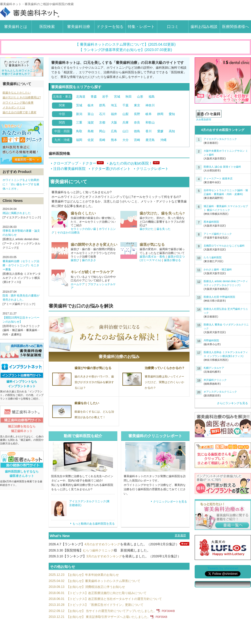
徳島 (137, 131)
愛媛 (160, 131)
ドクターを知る (110, 26)
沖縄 (163, 140)
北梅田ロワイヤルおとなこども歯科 (224, 245)
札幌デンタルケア (214, 367)
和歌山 (150, 122)
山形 (140, 96)
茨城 (79, 105)
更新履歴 (180, 535)
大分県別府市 (203, 119)
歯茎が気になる (152, 244)
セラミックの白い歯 (83, 228)
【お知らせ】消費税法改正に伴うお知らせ (89, 591)
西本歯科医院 (211, 221)
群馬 (102, 105)
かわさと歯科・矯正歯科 (218, 269)
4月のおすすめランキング (104, 544)
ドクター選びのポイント (110, 169)
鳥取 (79, 131)
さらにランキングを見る (232, 403)
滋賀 (91, 122)
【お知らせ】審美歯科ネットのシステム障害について (98, 585)
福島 (152, 96)
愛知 (172, 114)
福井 (114, 114)
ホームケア (78, 284)
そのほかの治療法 (68, 232)
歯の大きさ (89, 260)
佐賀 (91, 140)
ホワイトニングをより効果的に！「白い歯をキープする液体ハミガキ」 (21, 184)
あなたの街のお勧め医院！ (129, 163)
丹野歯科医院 (211, 340)
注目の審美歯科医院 (68, 169)
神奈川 (150, 105)
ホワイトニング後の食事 (18, 102)
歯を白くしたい (83, 213)
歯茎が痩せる (172, 260)
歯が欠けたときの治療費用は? (22, 97)
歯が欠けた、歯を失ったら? (162, 213)
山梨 (125, 114)
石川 (102, 114)
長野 (137, 114)
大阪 (114, 122)
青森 (94, 96)
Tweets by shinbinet (223, 568)
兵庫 (125, 122)
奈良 (137, 122)
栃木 (91, 105)
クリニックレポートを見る (167, 502)
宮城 (117, 96)
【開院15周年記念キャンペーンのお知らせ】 (21, 320)
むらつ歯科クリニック (99, 554)
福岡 (79, 140)
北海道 (80, 96)
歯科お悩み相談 (204, 26)
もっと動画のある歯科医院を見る (91, 523)
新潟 (79, 114)
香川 (148, 131)
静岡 (160, 114)
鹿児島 (150, 140)
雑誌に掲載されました (17, 212)
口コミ (173, 26)
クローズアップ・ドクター (73, 163)
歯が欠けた (147, 228)
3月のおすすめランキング (105, 560)
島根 (91, 131)
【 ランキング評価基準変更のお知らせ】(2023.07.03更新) (125, 50)
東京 (137, 105)
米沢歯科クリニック (215, 380)
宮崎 (137, 140)
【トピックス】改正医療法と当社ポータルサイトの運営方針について (109, 603)
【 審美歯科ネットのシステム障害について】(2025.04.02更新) (125, 44)
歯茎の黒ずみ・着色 (152, 256)
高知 (172, 131)
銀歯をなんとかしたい (17, 92)
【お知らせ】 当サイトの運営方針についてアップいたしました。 (116, 616)
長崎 (102, 140)
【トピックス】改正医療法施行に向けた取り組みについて (101, 597)
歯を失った (163, 228)
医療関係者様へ (235, 26)
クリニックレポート (151, 169)
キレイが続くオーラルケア (92, 272)
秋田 (129, 96)
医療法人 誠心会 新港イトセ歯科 (222, 166)
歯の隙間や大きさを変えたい (94, 244)
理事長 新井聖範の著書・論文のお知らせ (21, 232)
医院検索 (47, 26)
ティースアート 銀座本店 (218, 178)
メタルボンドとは (14, 107)
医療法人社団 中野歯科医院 (219, 296)
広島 (114, 131)
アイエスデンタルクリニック (220, 139)
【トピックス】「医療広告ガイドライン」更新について (99, 609)
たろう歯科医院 (213, 257)
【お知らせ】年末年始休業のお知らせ (86, 578)
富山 (91, 114)
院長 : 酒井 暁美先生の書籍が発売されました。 (21, 298)
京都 (102, 122)
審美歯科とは (15, 26)
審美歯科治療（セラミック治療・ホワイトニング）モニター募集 (21, 265)
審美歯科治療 (78, 26)
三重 (79, 122)
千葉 (125, 105)
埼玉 (114, 105)
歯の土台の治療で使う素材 (19, 112)
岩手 (105, 96)
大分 (125, 140)
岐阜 (148, 114)
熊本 (114, 140)
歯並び (75, 260)
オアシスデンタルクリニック (220, 391)
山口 (125, 131)
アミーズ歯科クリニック (218, 233)
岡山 (102, 131)
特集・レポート (141, 26)
